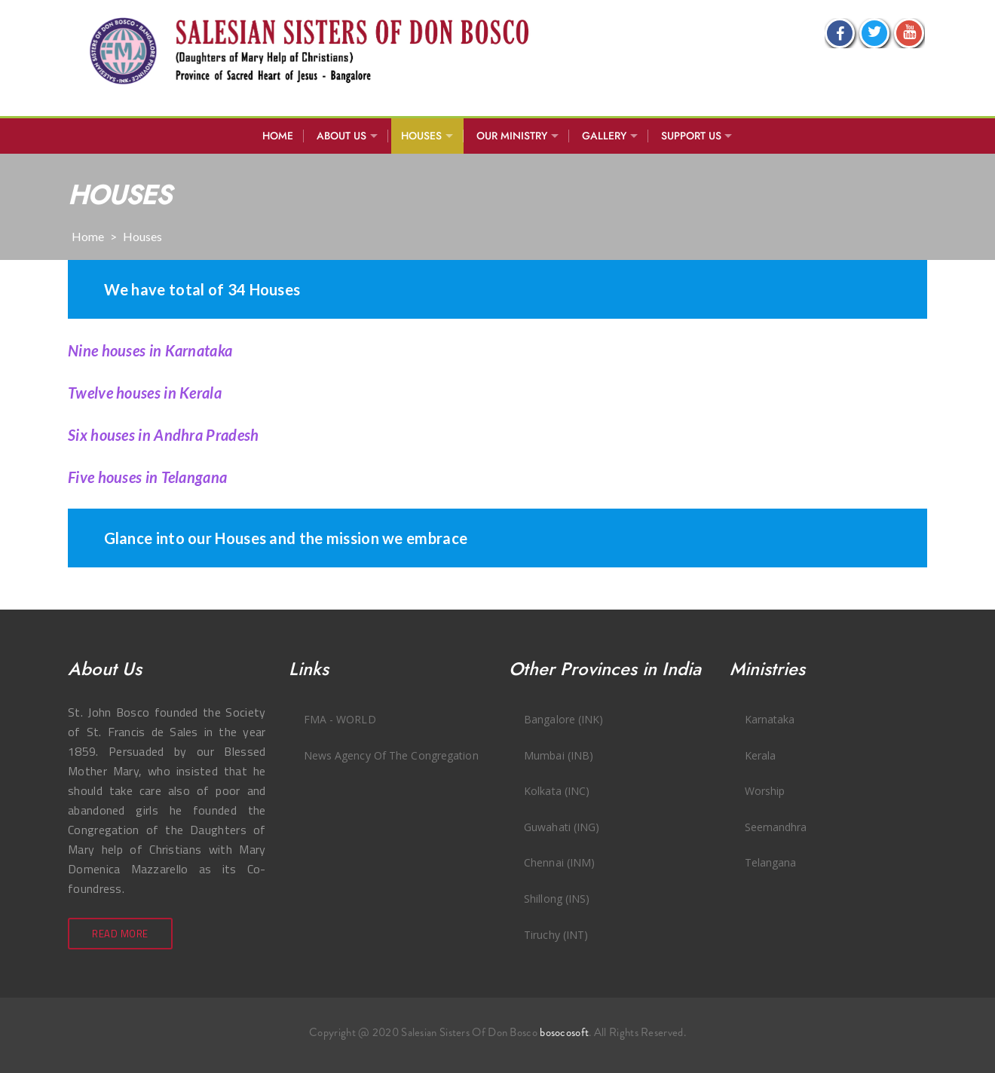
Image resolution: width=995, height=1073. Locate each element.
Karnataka (770, 719)
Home (277, 136)
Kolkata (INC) (556, 791)
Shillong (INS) (556, 898)
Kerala (760, 755)
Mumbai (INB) (558, 755)
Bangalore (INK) (564, 719)
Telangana (771, 862)
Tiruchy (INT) (556, 935)
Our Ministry (511, 136)
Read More (120, 933)
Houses (421, 136)
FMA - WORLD (340, 719)
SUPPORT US (691, 136)
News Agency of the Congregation (391, 755)
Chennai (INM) (559, 862)
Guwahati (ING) (561, 827)
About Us (341, 136)
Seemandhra (776, 827)
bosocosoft (564, 1032)
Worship (765, 791)
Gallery (604, 136)
